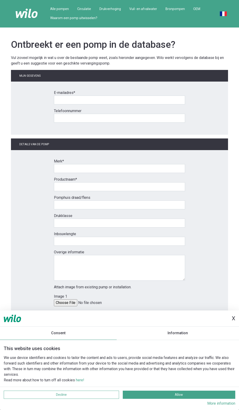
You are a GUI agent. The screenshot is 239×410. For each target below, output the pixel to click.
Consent (58, 333)
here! (80, 380)
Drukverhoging (110, 9)
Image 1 (60, 296)
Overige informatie (69, 252)
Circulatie (84, 9)
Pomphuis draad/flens (72, 197)
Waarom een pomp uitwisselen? (73, 18)
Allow (179, 394)
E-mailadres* (64, 92)
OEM (196, 9)
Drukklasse (63, 216)
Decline (61, 394)
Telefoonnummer (67, 111)
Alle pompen (59, 9)
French (223, 13)
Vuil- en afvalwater (143, 9)
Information (178, 333)
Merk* (59, 161)
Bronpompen (175, 9)
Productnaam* (65, 179)
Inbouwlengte (65, 234)
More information (221, 403)
